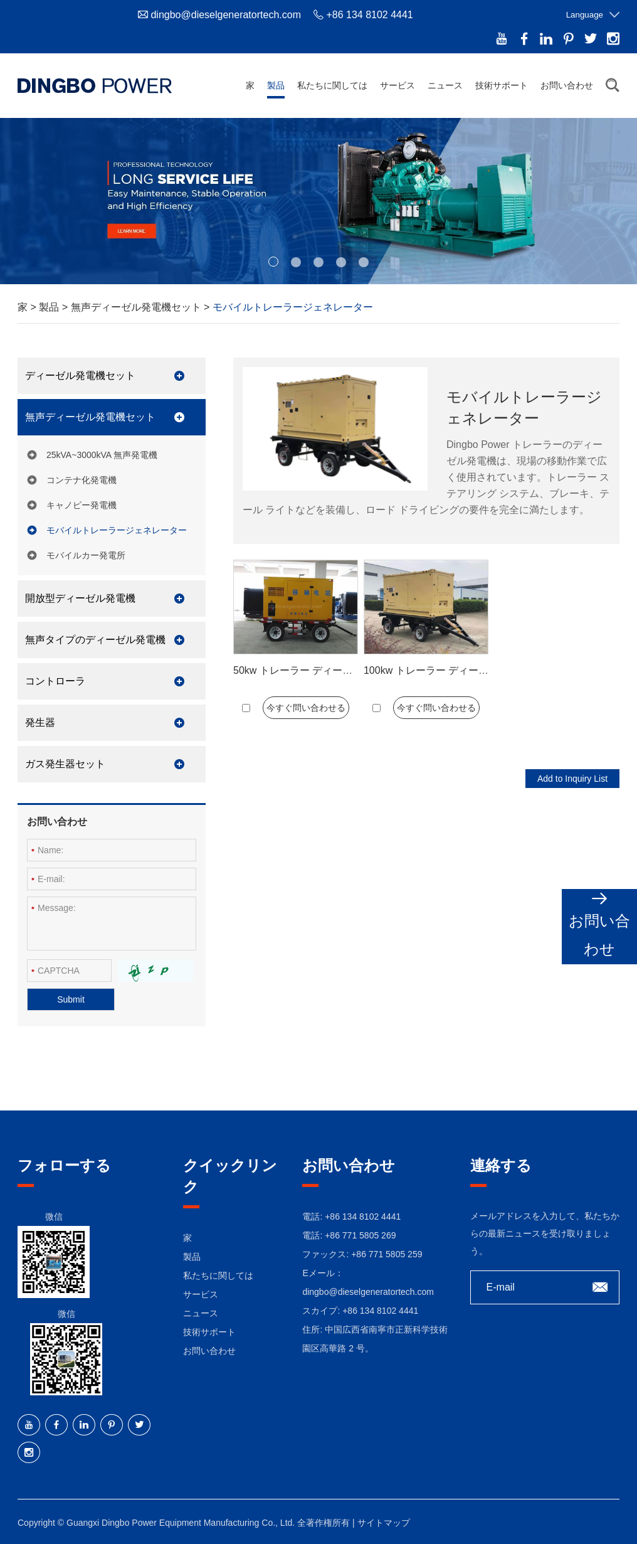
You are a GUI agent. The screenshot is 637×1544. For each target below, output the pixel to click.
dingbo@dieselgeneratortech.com (225, 14)
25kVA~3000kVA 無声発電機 (101, 455)
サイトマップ (383, 1523)
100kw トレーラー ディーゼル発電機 (446, 670)
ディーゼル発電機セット (80, 375)
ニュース (445, 85)
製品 (276, 85)
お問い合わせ (566, 85)
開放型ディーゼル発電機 (80, 598)
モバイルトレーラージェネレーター (293, 307)
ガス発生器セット (65, 764)
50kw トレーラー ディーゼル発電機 (312, 670)
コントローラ (55, 681)
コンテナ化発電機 (81, 480)
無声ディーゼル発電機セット (137, 307)
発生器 (40, 722)
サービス (397, 85)
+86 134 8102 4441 (380, 1311)
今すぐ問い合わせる (305, 708)
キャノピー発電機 (81, 505)
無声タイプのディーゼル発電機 (95, 639)
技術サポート (501, 85)
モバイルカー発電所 (85, 555)
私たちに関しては (332, 85)
